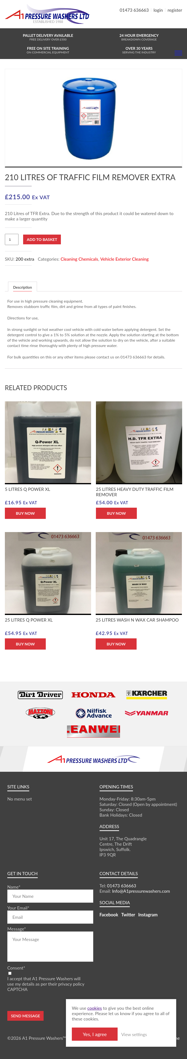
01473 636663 (134, 10)
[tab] (22, 287)
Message (16, 928)
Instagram (148, 914)
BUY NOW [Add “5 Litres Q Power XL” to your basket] (25, 513)
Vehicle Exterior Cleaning (124, 259)
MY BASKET (164, 21)
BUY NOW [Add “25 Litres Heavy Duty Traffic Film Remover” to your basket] (116, 513)
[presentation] (44, 1001)
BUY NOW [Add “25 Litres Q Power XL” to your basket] (25, 644)
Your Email (18, 908)
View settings (145, 1034)
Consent (16, 967)
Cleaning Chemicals (79, 259)
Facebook (109, 914)
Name (13, 887)
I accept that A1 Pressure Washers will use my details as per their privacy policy (45, 981)
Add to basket (42, 239)
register (175, 10)
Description (22, 287)
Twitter (128, 914)
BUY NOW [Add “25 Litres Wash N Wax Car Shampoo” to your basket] (116, 644)
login (158, 10)
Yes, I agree (106, 1034)
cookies (106, 1007)
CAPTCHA (17, 989)
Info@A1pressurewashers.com (141, 891)
